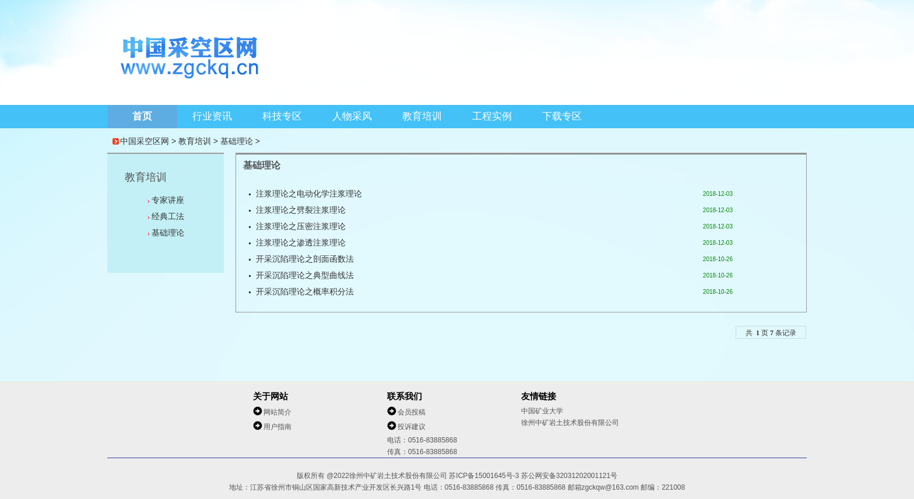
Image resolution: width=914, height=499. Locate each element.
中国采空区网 (144, 141)
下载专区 (562, 116)
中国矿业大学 (542, 411)
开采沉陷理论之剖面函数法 (305, 259)
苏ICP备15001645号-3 (485, 476)
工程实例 (492, 116)
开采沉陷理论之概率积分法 (305, 291)
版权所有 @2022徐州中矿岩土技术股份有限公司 (373, 476)
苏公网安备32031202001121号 (569, 476)
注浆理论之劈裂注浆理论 (301, 210)
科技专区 (282, 116)
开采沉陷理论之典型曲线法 (305, 275)
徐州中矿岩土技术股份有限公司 (570, 423)
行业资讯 (212, 116)
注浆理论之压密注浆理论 (301, 226)
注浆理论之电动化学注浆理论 (309, 193)
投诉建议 (412, 427)
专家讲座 (168, 200)
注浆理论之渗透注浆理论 (301, 242)
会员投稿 (412, 412)
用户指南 (277, 427)
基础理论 (236, 141)
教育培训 (422, 116)
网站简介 (277, 412)
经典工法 (168, 216)
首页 (142, 116)
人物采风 (352, 116)
